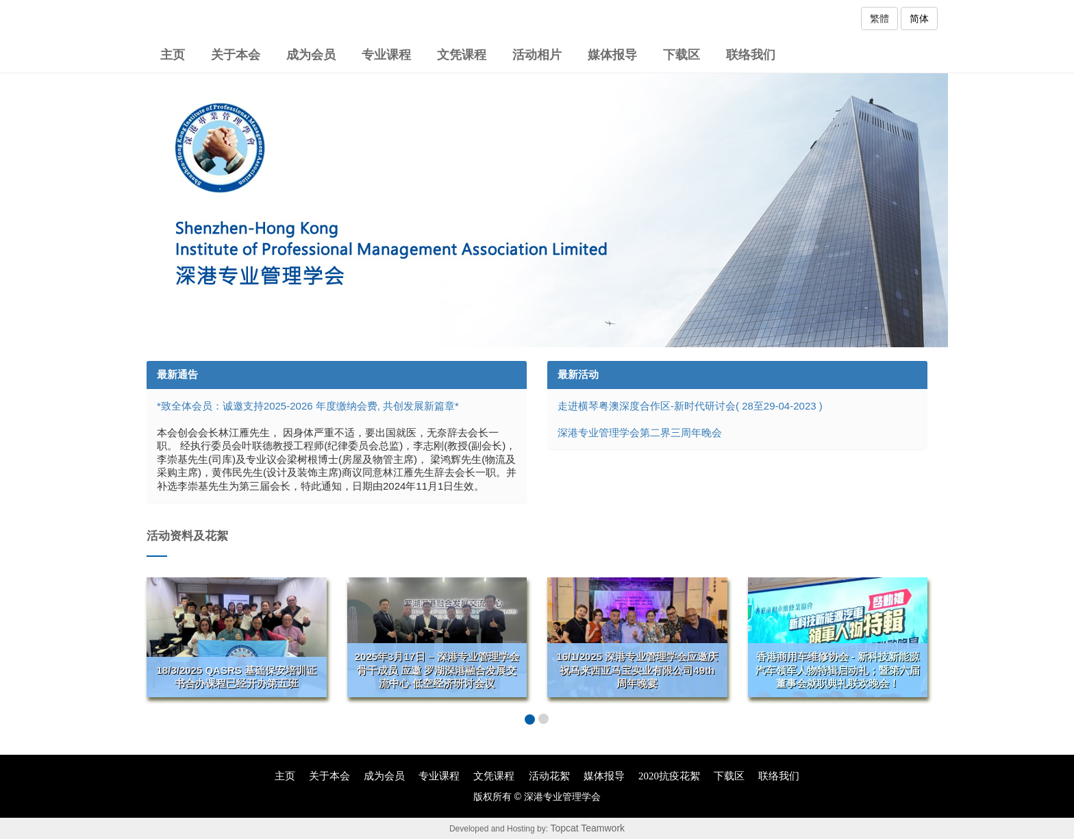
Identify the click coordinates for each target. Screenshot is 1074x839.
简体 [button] (919, 18)
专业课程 (386, 55)
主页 (172, 55)
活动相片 (537, 55)
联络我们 (750, 55)
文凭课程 (461, 55)
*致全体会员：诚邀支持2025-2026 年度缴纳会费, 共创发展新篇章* (308, 406)
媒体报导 (612, 55)
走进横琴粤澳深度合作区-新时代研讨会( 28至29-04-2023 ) (690, 406)
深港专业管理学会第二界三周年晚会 (640, 432)
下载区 (681, 55)
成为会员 (311, 55)
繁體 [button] (879, 18)
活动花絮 (549, 776)
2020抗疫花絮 (669, 776)
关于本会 (235, 55)
